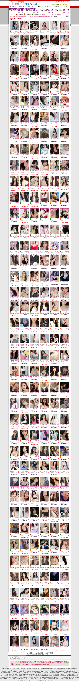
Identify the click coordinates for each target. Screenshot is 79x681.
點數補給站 (21, 6)
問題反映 (65, 6)
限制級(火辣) (20, 14)
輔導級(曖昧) (28, 14)
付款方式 (56, 6)
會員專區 (30, 6)
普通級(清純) (36, 14)
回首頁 (12, 6)
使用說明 (47, 6)
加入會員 (39, 6)
